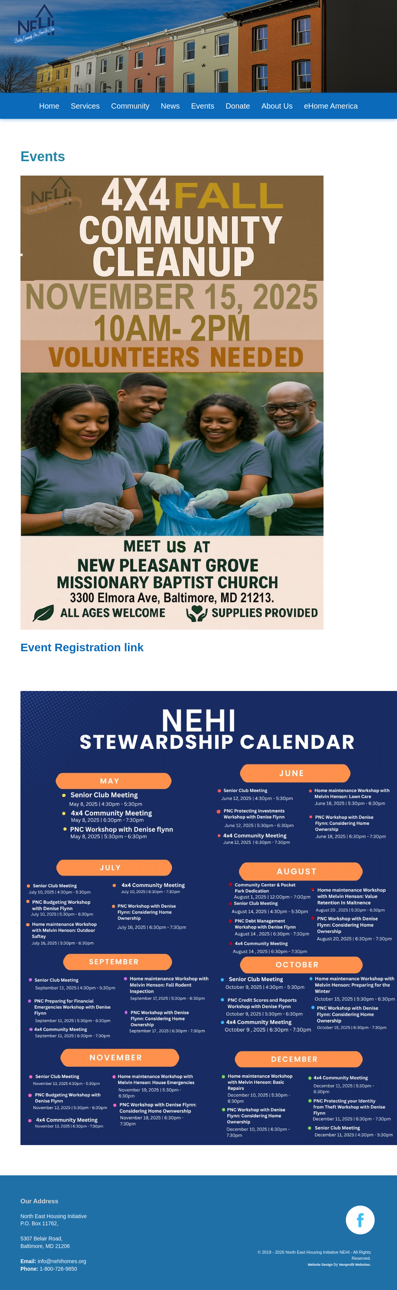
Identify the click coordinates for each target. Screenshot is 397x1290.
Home (49, 106)
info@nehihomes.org (62, 1261)
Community (130, 106)
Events (202, 106)
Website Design (320, 1265)
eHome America (331, 106)
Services (85, 106)
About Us (276, 106)
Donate (238, 106)
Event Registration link (82, 647)
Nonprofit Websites (354, 1265)
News (170, 106)
